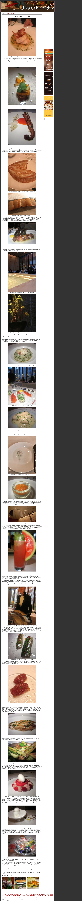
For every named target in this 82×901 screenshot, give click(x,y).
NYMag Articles (28, 9)
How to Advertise (26, 895)
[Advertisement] (48, 30)
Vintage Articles (43, 9)
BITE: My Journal (16, 9)
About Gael (3, 9)
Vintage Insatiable (49, 894)
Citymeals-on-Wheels (6, 895)
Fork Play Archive (33, 895)
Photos (2, 10)
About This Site (14, 895)
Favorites (34, 9)
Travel (38, 9)
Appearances (9, 9)
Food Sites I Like (41, 895)
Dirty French (20, 433)
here (22, 341)
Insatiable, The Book (49, 895)
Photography (19, 895)
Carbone (15, 433)
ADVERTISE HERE (49, 118)
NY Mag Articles (31, 894)
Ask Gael (22, 9)
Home (3, 894)
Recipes (48, 9)
